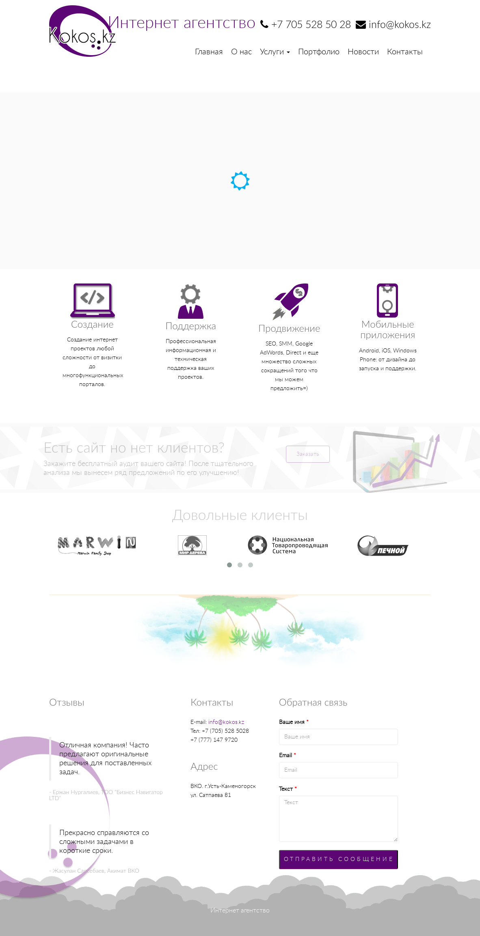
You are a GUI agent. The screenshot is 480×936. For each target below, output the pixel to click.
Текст (288, 789)
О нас (241, 52)
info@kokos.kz (226, 722)
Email (287, 755)
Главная (209, 52)
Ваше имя (294, 722)
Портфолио (318, 52)
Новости (363, 52)
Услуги (275, 52)
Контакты (405, 52)
